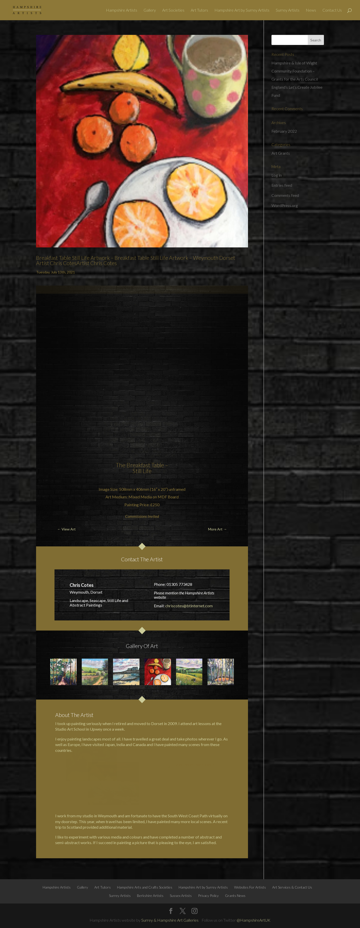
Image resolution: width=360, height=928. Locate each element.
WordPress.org (284, 205)
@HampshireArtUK (253, 920)
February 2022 (284, 131)
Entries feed (281, 185)
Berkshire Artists (150, 895)
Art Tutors (199, 10)
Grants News (235, 895)
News (311, 10)
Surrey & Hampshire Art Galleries (170, 920)
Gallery (150, 10)
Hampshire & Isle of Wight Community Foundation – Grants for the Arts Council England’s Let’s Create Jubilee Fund (296, 79)
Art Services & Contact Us (292, 887)
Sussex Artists (181, 895)
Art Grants (280, 153)
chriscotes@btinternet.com (189, 605)
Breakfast (138, 465)
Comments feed (285, 195)
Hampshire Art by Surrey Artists (241, 10)
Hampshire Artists (121, 10)
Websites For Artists (250, 887)
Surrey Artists (287, 10)
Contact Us (332, 10)
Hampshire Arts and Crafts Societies (144, 887)
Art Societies (173, 10)
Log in (276, 175)
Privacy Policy (208, 895)
